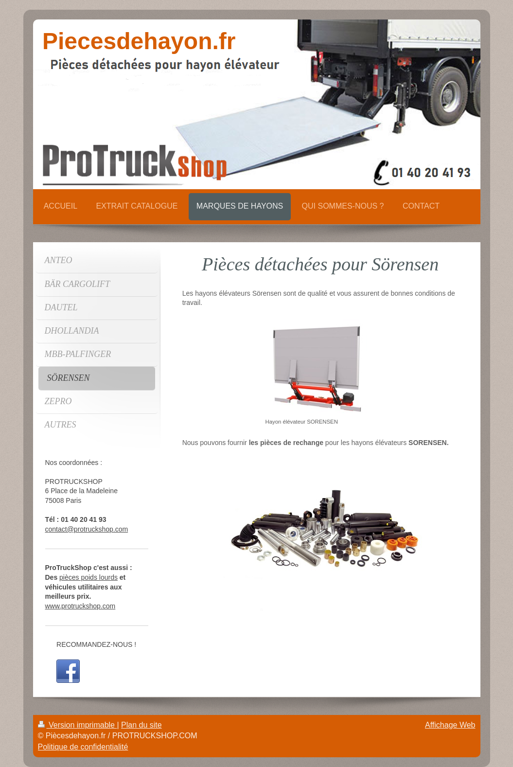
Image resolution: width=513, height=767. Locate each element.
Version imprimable (77, 725)
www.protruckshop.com (80, 606)
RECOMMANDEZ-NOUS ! (96, 644)
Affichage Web (450, 725)
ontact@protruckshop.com (88, 529)
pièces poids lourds (88, 577)
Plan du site (141, 725)
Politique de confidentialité (83, 747)
